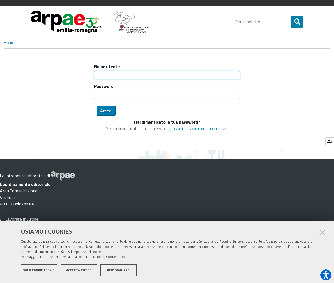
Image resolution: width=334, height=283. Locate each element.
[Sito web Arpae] (63, 175)
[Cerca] (307, 22)
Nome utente (107, 66)
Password (104, 86)
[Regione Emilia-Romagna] (192, 22)
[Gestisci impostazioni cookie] (329, 141)
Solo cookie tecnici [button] (39, 270)
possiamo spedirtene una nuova (198, 128)
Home (9, 42)
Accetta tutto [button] (79, 270)
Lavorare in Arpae (21, 219)
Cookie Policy (115, 257)
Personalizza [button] (118, 270)
